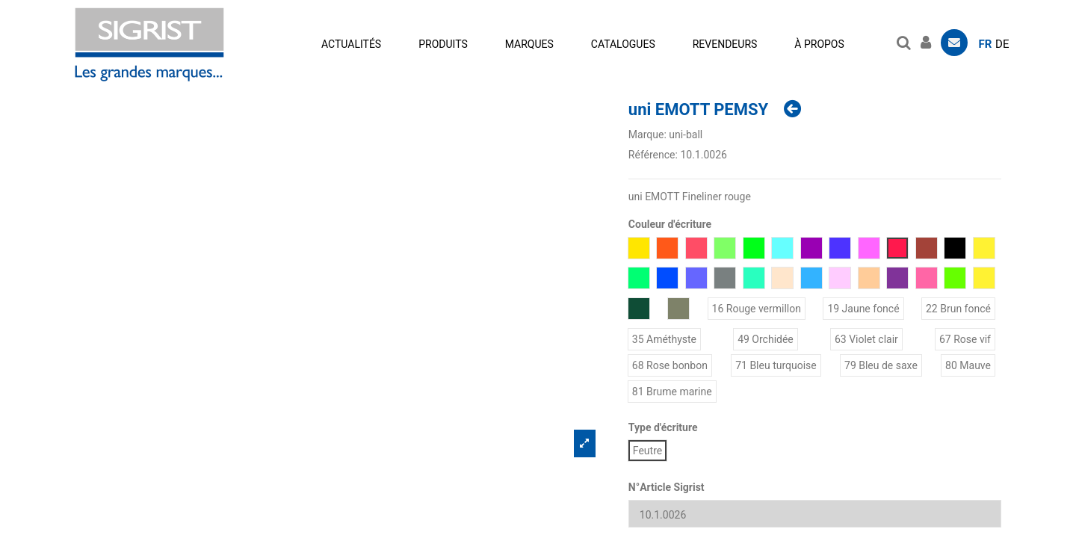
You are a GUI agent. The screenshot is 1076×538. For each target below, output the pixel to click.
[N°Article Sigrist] (814, 514)
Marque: (647, 134)
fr (985, 44)
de (1002, 44)
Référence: (653, 155)
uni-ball (685, 134)
